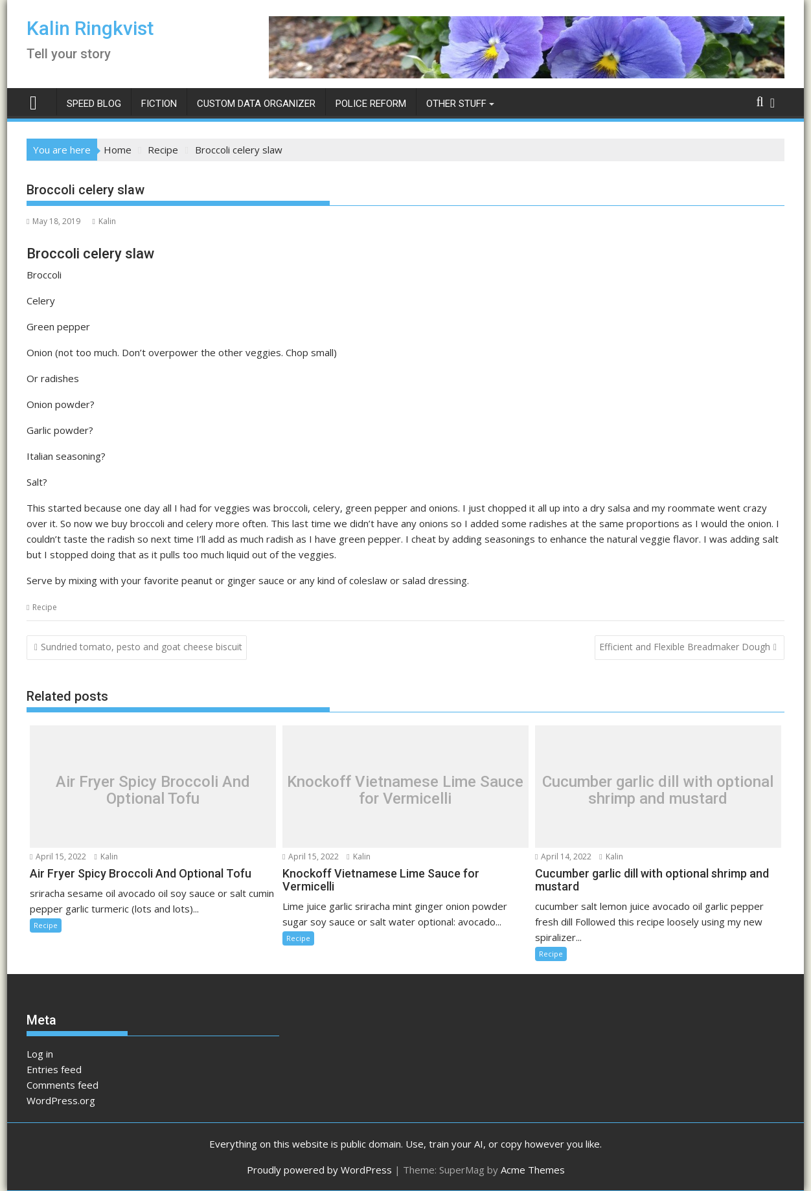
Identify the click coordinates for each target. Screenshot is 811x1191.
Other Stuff (456, 103)
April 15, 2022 (58, 856)
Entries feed (54, 1069)
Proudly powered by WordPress (319, 1169)
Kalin (103, 221)
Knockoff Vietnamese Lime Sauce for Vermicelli (405, 790)
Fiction (159, 103)
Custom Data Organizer (256, 103)
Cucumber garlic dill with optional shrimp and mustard (657, 790)
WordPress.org (61, 1100)
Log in (40, 1053)
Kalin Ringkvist (90, 28)
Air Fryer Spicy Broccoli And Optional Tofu (153, 790)
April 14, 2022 (563, 856)
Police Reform (371, 103)
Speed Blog (94, 103)
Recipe (44, 607)
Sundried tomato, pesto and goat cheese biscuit (141, 647)
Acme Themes (533, 1169)
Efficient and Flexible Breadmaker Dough (684, 647)
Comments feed (62, 1084)
